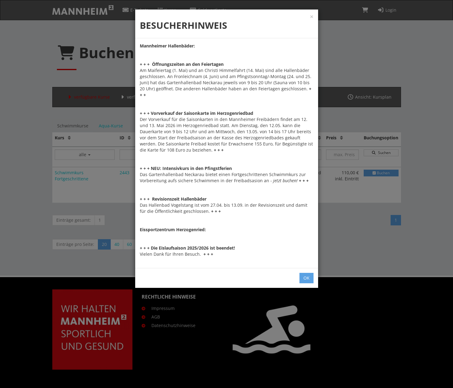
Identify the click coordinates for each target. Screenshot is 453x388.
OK (306, 278)
